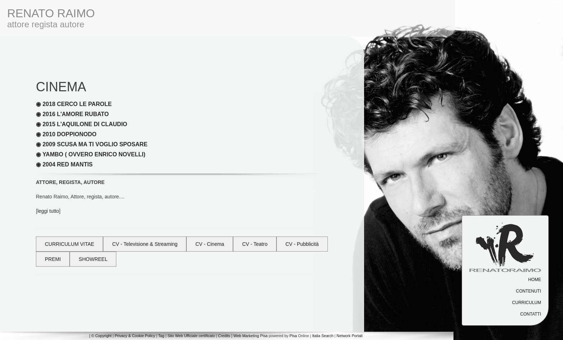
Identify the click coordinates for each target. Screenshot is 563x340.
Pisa (293, 336)
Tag (161, 336)
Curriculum (526, 302)
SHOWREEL (93, 259)
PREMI (53, 259)
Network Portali (349, 336)
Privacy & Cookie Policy (135, 336)
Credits (224, 336)
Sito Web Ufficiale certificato (191, 336)
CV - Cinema (209, 244)
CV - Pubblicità (302, 244)
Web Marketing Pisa (250, 336)
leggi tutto (48, 211)
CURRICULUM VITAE (69, 244)
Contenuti (528, 291)
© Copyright (101, 336)
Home (534, 279)
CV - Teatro (254, 244)
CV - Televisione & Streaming (144, 244)
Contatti (530, 314)
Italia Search (322, 336)
